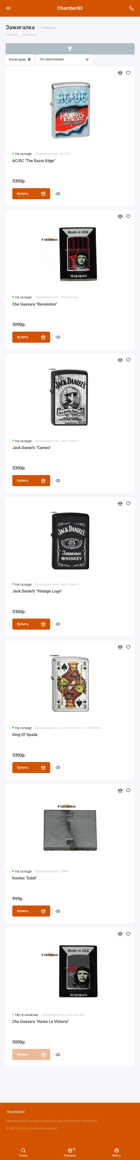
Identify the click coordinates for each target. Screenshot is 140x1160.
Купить (31, 193)
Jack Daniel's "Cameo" (31, 447)
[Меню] (8, 8)
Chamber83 (70, 8)
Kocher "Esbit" (24, 878)
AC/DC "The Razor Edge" (33, 160)
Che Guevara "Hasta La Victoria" (40, 1021)
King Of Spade (25, 734)
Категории (20, 59)
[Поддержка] (132, 8)
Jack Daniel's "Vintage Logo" (37, 591)
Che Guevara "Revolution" (34, 304)
